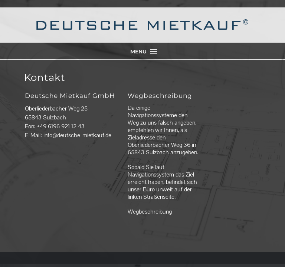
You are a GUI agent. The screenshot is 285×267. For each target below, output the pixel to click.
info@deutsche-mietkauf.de (77, 135)
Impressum (145, 252)
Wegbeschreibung (150, 211)
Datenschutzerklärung (183, 252)
